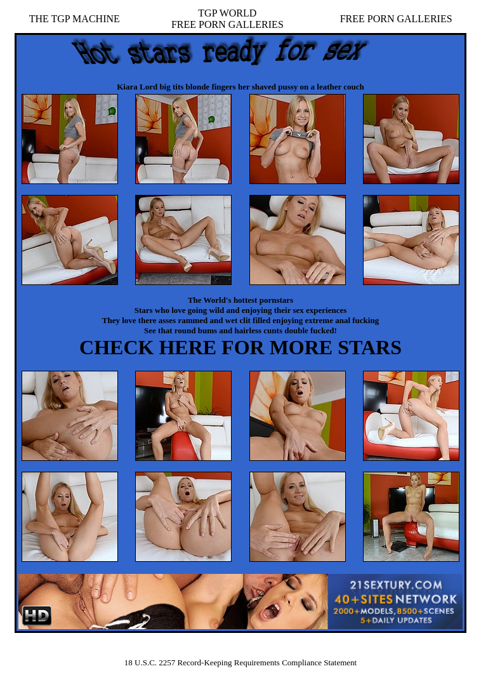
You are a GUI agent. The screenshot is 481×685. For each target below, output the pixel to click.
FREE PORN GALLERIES (396, 18)
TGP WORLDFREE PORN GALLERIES (227, 19)
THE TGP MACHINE (74, 18)
